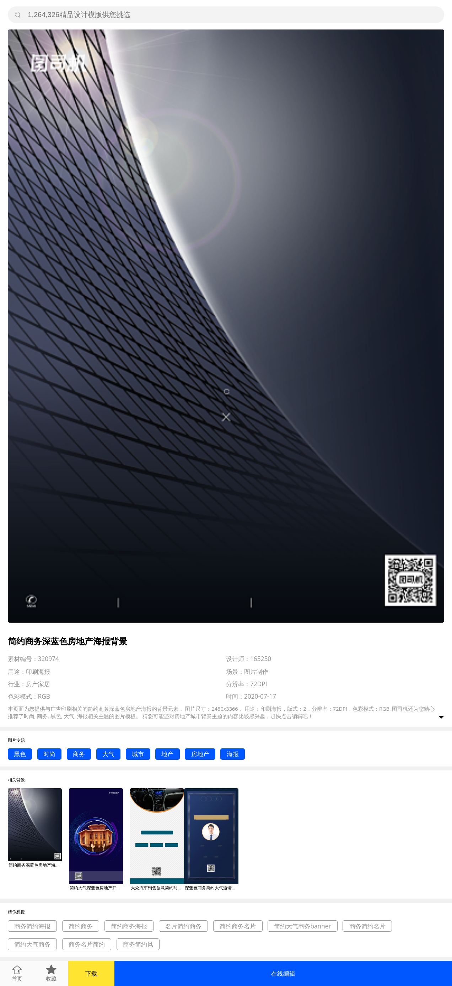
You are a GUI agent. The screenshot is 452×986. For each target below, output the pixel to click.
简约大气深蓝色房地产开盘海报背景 (96, 888)
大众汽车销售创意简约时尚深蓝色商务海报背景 (157, 888)
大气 (108, 754)
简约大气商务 (32, 944)
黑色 (20, 754)
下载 (91, 973)
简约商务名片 (238, 926)
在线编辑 (283, 973)
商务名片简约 (87, 944)
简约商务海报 (129, 926)
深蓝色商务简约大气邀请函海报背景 (211, 888)
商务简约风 (138, 944)
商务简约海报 (32, 926)
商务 (79, 754)
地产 (167, 754)
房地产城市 (187, 716)
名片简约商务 (183, 926)
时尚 (49, 754)
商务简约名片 (367, 926)
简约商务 (81, 926)
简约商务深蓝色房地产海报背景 (35, 865)
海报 (233, 754)
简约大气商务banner (302, 926)
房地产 (200, 754)
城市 (138, 754)
